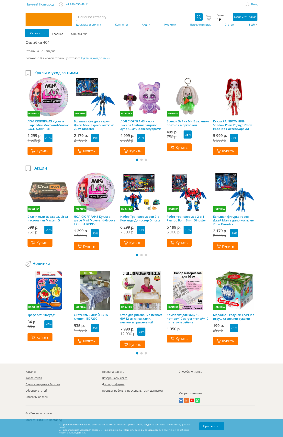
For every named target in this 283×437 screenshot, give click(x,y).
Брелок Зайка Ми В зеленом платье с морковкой (188, 123)
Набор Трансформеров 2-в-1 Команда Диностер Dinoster (141, 218)
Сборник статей (36, 390)
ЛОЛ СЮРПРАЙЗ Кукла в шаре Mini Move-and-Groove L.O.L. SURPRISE (48, 124)
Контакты (121, 24)
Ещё (252, 24)
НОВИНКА (33, 113)
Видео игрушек (200, 24)
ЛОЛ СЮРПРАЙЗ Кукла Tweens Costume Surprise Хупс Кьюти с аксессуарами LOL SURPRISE (140, 124)
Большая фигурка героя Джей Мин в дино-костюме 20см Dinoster (94, 124)
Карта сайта (34, 378)
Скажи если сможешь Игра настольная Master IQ (48, 218)
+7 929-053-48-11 (77, 4)
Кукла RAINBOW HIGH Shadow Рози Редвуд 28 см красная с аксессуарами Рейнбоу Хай (232, 124)
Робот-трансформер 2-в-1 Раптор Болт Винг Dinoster (186, 218)
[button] (137, 160)
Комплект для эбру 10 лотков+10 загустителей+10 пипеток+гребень (188, 318)
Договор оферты (113, 384)
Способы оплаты (37, 397)
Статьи (229, 24)
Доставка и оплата (88, 24)
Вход (254, 4)
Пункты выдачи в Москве (43, 384)
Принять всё (211, 426)
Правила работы (113, 372)
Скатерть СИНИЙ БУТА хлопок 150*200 (91, 316)
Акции (146, 24)
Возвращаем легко (114, 378)
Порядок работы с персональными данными (132, 390)
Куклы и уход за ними (95, 58)
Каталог (31, 372)
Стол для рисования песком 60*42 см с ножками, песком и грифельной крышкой (141, 318)
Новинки (170, 24)
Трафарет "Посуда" (42, 315)
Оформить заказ (245, 17)
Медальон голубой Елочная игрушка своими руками (233, 316)
